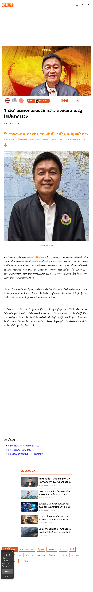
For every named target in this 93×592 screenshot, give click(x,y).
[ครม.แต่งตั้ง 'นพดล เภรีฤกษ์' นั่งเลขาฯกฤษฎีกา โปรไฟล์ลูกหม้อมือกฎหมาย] (46, 482)
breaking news (27, 549)
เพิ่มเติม (8, 566)
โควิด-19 (29, 555)
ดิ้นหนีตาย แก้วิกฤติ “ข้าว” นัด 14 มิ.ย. (23, 445)
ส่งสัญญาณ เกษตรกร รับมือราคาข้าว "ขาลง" (25, 454)
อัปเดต (52, 555)
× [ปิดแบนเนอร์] (12, 552)
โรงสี (72, 549)
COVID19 (63, 555)
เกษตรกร (52, 549)
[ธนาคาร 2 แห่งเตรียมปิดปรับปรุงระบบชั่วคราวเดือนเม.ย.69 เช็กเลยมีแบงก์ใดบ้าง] (46, 507)
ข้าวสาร (24, 561)
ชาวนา (63, 549)
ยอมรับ (7, 571)
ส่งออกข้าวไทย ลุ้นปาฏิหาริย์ (19, 450)
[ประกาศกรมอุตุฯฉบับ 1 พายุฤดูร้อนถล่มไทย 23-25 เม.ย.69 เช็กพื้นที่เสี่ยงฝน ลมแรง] (46, 532)
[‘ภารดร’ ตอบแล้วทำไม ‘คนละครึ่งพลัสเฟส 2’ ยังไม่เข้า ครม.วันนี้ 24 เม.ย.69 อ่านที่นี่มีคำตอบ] (46, 495)
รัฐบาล (41, 549)
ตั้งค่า (7, 576)
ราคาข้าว (41, 555)
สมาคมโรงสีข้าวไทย (35, 257)
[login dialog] (88, 5)
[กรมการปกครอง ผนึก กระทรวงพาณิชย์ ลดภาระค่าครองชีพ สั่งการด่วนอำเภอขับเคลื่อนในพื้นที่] (46, 520)
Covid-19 (75, 555)
